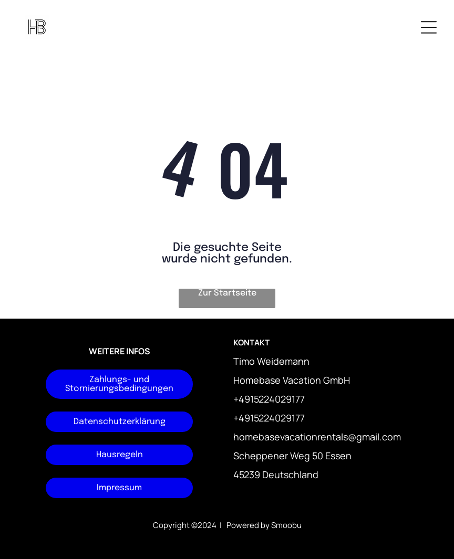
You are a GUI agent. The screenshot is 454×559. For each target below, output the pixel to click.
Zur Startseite (227, 293)
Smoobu (286, 525)
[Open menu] (429, 27)
